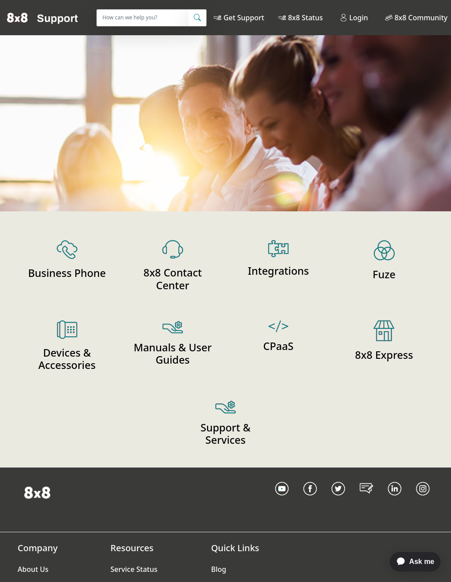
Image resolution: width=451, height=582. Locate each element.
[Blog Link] (366, 500)
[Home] (42, 18)
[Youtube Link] (282, 500)
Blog (218, 569)
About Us (33, 569)
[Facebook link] (310, 500)
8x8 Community (421, 17)
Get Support (243, 17)
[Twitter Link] (338, 500)
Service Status (134, 569)
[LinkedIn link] (395, 500)
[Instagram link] (423, 500)
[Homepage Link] (37, 492)
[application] (410, 561)
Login (354, 17)
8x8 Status (305, 17)
